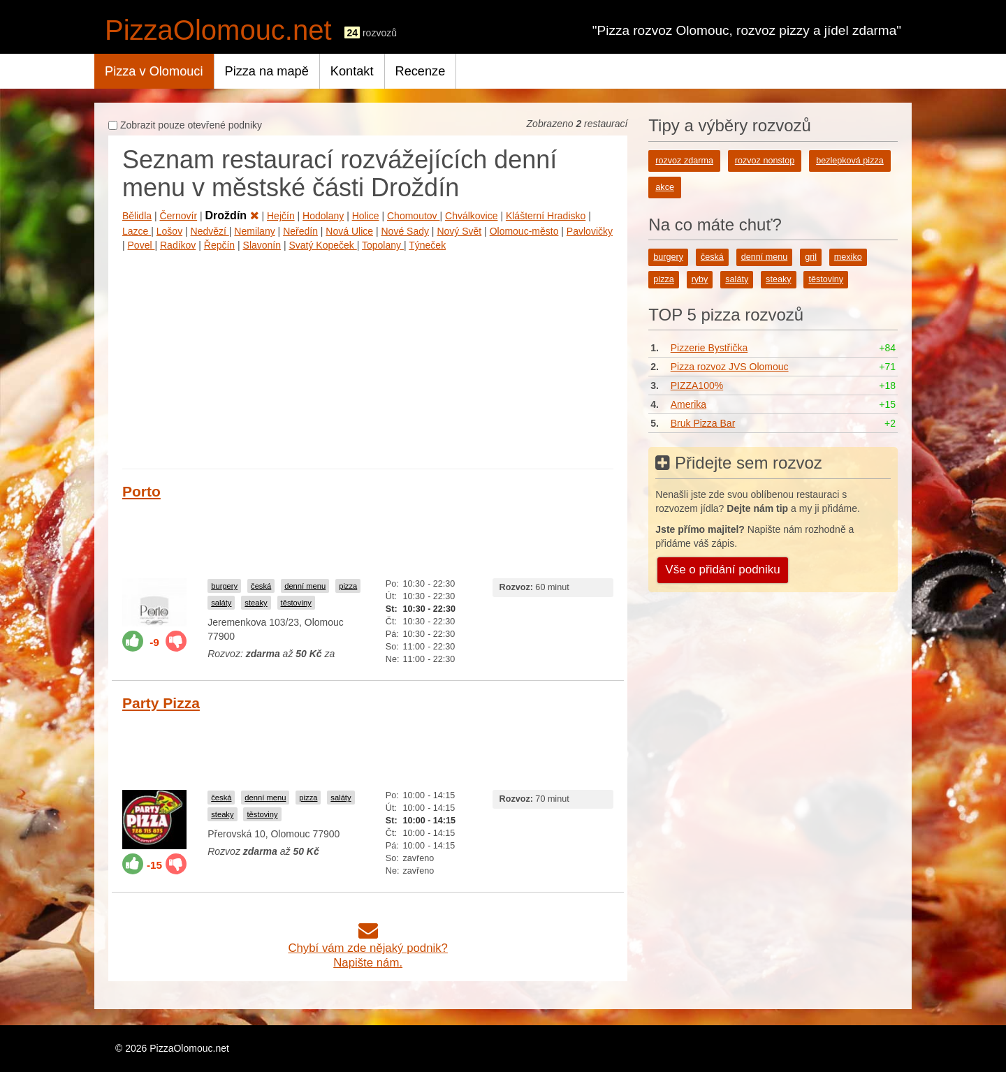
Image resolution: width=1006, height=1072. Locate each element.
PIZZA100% (697, 385)
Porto (141, 491)
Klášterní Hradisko (545, 215)
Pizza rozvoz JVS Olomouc (730, 366)
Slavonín (262, 245)
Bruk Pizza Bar (703, 423)
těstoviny (296, 603)
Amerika (688, 404)
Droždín (232, 215)
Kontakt (352, 71)
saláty (221, 603)
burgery (224, 586)
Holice (365, 215)
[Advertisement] (367, 357)
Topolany (383, 245)
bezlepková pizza (850, 161)
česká (261, 586)
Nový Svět (459, 231)
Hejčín (281, 215)
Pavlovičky (590, 231)
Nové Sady (404, 231)
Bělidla (137, 215)
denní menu (305, 586)
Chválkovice (471, 215)
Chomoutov (413, 215)
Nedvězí (210, 231)
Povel (141, 245)
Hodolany (323, 215)
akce (664, 187)
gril (811, 257)
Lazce (136, 231)
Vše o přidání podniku (722, 569)
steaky (256, 603)
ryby (700, 279)
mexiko (848, 257)
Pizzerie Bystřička (709, 347)
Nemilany (254, 231)
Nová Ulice (349, 231)
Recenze (420, 71)
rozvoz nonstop (764, 161)
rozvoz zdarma (684, 161)
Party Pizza (161, 703)
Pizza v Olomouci (154, 71)
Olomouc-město (524, 231)
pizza (348, 586)
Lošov (169, 231)
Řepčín (219, 245)
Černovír (178, 215)
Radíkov (178, 245)
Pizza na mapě (267, 71)
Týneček (427, 245)
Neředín (300, 231)
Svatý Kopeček (322, 245)
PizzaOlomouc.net (218, 30)
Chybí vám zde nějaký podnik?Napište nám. (368, 948)
